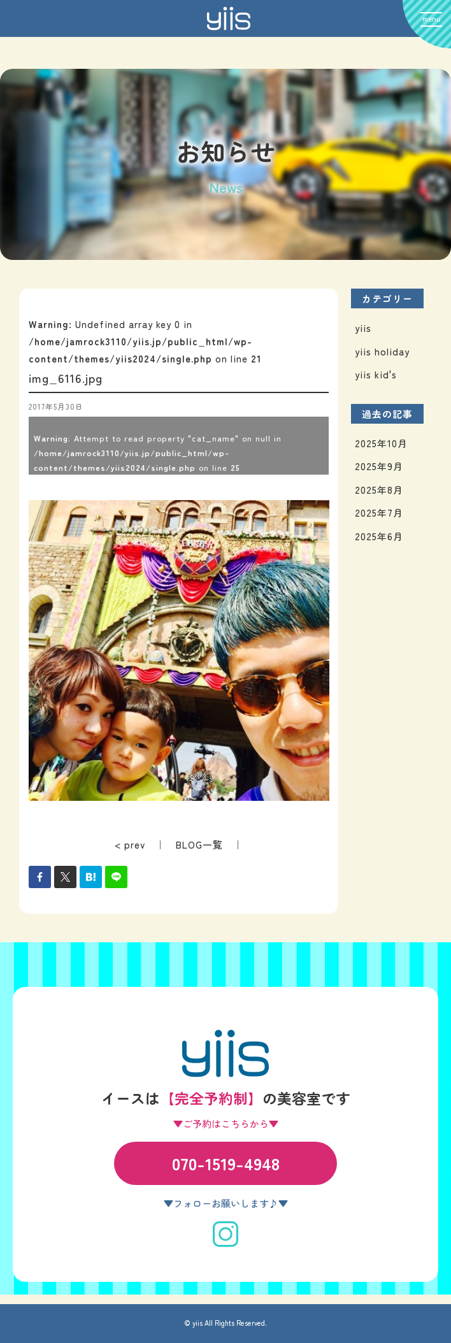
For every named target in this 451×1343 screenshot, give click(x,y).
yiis (363, 327)
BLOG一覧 (199, 844)
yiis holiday (382, 351)
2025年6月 (379, 536)
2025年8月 (379, 489)
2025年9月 (379, 466)
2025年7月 (379, 512)
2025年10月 (381, 443)
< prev (130, 844)
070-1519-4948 (226, 1163)
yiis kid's (376, 374)
